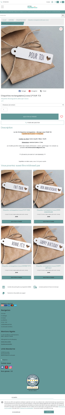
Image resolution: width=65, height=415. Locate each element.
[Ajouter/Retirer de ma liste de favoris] (61, 116)
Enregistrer (33, 91)
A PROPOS (4, 320)
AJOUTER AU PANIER (29, 117)
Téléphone (4, 360)
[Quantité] (4, 109)
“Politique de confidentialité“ (26, 408)
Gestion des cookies (6, 341)
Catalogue (4, 315)
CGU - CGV (4, 322)
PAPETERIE (11, 20)
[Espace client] (52, 2)
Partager (22, 91)
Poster (43, 91)
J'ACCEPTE (49, 412)
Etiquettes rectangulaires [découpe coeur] (38, 20)
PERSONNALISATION (6, 324)
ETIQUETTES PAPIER (21, 20)
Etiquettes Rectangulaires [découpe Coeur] (14, 99)
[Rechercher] (63, 15)
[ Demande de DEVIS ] (6, 326)
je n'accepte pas (16, 412)
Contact (48, 2)
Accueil (4, 20)
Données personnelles (6, 344)
